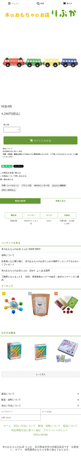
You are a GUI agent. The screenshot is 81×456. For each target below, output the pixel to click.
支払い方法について (24, 425)
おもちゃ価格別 (59, 186)
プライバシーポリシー (55, 430)
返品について (7, 148)
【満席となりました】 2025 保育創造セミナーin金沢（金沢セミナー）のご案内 (40, 278)
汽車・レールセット (10, 186)
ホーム (7, 425)
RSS (36, 434)
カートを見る (47, 412)
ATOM (44, 434)
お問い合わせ (6, 418)
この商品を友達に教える (10, 173)
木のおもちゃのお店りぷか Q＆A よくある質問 (25, 270)
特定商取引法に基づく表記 (12, 151)
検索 (40, 3)
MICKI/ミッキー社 (41, 186)
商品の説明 (20, 201)
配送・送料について (49, 425)
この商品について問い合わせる (13, 176)
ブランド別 (26, 186)
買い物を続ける (6, 179)
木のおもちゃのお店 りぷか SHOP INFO (20, 249)
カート (67, 3)
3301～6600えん (9, 190)
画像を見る (61, 201)
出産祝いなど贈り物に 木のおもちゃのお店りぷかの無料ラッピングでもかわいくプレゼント (40, 263)
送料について (7, 255)
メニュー (13, 3)
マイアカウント (7, 412)
